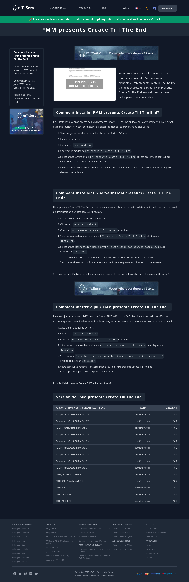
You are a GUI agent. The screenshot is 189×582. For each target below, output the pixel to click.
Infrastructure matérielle (156, 533)
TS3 (104, 7)
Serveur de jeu (60, 8)
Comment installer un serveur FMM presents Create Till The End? (26, 70)
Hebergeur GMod (19, 537)
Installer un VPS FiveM (54, 560)
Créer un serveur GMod (122, 545)
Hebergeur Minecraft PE (22, 533)
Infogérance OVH (52, 533)
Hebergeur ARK (18, 553)
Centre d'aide (151, 528)
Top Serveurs (151, 557)
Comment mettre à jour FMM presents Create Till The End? (24, 84)
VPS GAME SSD (51, 547)
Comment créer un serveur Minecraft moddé (94, 550)
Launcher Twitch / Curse (113, 133)
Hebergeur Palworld (20, 557)
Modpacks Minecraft (87, 537)
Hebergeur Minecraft (21, 528)
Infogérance (50, 528)
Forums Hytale (152, 553)
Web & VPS (87, 8)
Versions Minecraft (86, 533)
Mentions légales (81, 575)
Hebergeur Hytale (19, 562)
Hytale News (151, 549)
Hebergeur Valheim (20, 549)
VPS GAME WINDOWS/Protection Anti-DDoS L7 (59, 542)
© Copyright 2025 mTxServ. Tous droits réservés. (94, 572)
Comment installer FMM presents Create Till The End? (26, 56)
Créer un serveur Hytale (122, 537)
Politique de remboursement (103, 575)
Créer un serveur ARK (121, 528)
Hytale (148, 545)
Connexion (167, 8)
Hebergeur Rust (18, 545)
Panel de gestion (153, 537)
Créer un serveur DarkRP (122, 549)
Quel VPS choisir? (52, 551)
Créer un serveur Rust (121, 533)
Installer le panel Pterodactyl (57, 556)
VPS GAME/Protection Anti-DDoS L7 (60, 537)
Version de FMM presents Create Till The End (27, 98)
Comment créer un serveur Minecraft (94, 528)
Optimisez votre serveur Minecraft (93, 541)
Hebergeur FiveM (19, 541)
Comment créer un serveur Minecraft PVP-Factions (94, 557)
